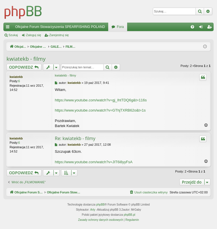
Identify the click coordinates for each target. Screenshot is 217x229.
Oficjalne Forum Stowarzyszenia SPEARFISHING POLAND (60, 27)
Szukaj (13, 35)
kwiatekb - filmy (25, 58)
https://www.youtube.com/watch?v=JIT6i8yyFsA (94, 162)
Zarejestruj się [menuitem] (210, 28)
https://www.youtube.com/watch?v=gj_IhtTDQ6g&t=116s (101, 100)
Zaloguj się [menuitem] (202, 28)
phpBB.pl (129, 215)
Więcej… (9, 28)
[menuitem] (192, 27)
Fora (120, 27)
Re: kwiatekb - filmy (75, 138)
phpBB (100, 204)
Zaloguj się (33, 35)
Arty (92, 209)
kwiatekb (16, 76)
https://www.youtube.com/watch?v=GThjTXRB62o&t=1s (100, 110)
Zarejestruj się (59, 35)
